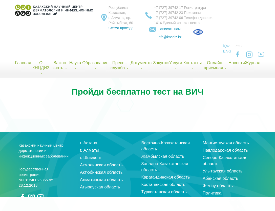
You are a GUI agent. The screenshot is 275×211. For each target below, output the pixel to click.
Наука (75, 64)
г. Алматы (89, 150)
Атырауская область (100, 187)
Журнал (252, 62)
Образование (95, 64)
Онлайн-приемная (215, 65)
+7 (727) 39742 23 (168, 13)
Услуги (175, 64)
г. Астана (88, 142)
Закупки (160, 62)
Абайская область (220, 178)
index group (243, 206)
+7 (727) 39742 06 (168, 18)
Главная (23, 62)
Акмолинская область (101, 165)
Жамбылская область (162, 156)
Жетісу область (218, 185)
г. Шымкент (91, 157)
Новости (236, 62)
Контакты (192, 64)
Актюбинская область (101, 172)
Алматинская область (101, 179)
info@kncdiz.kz (169, 37)
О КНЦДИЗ (41, 67)
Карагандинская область (165, 177)
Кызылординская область (166, 199)
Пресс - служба (120, 65)
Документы (142, 64)
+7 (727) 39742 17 (168, 8)
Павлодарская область (225, 150)
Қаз (226, 46)
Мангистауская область (226, 142)
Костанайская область (163, 184)
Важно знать (60, 65)
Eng (227, 51)
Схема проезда (121, 28)
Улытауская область (223, 171)
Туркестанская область (164, 191)
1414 (158, 23)
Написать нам (169, 29)
